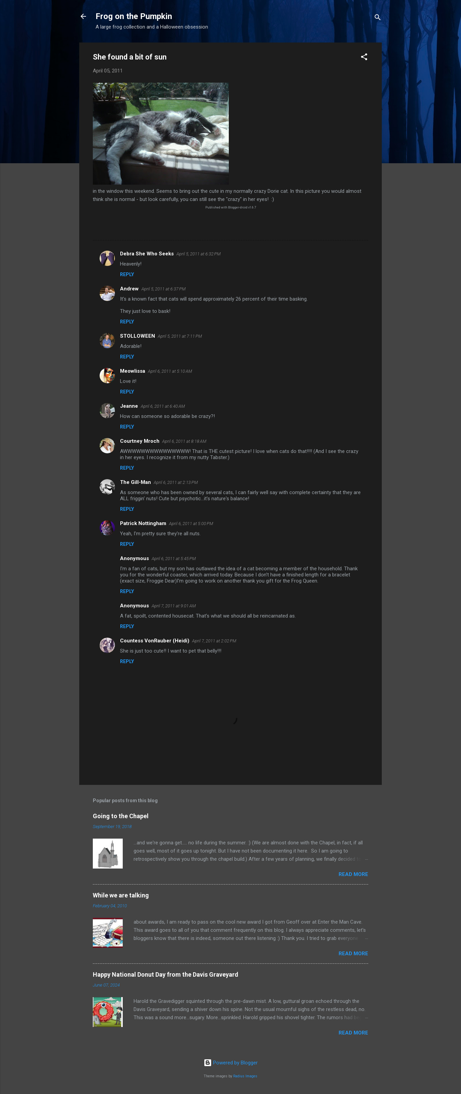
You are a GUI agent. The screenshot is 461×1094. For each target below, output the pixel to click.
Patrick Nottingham (143, 523)
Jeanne (129, 406)
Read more (353, 874)
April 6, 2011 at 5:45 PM (174, 558)
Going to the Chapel (121, 816)
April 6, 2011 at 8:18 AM (184, 441)
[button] (364, 58)
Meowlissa (132, 371)
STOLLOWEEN (137, 336)
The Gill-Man (135, 482)
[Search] (378, 18)
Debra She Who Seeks (147, 254)
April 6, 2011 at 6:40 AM (163, 406)
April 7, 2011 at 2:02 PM (214, 640)
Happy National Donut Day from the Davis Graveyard (165, 974)
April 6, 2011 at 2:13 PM (176, 482)
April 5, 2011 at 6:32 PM (198, 253)
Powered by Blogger (231, 1063)
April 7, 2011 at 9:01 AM (174, 605)
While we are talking (121, 895)
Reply (127, 274)
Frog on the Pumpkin (134, 16)
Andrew (129, 289)
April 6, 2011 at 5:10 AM (170, 371)
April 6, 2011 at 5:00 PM (191, 523)
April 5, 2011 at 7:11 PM (180, 336)
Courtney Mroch (139, 441)
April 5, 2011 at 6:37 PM (163, 288)
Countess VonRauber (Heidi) (154, 641)
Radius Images (245, 1076)
